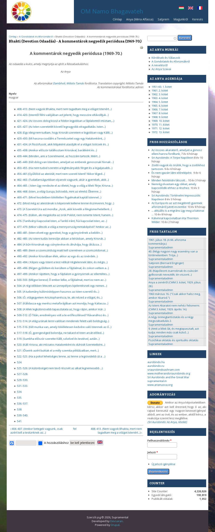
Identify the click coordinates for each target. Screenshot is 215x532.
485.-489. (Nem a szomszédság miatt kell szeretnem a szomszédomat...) (62, 250)
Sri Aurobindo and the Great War (168, 377)
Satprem (162, 20)
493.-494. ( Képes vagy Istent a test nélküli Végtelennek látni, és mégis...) (62, 262)
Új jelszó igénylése (163, 464)
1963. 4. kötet (160, 98)
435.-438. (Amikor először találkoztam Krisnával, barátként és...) (57, 150)
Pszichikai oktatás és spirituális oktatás (173, 340)
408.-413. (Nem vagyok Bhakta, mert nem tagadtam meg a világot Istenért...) (64, 109)
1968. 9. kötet (160, 117)
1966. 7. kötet (160, 109)
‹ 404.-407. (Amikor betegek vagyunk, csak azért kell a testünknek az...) (36, 430)
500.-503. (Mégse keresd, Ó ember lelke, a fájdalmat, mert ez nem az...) (61, 280)
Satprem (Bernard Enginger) (166, 263)
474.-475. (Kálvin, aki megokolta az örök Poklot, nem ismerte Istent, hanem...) (65, 215)
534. (19, 392)
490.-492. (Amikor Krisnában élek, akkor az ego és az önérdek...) (57, 256)
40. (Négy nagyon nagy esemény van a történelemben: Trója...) (173, 253)
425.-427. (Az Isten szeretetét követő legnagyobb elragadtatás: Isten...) (61, 127)
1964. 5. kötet (160, 102)
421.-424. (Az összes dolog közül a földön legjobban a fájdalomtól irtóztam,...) (65, 121)
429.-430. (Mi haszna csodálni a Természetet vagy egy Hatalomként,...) (61, 138)
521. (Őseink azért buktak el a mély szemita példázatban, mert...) (58, 350)
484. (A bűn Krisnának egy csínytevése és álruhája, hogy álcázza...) (59, 244)
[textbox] (162, 38)
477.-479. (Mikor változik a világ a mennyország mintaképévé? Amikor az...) (64, 227)
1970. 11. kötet (160, 124)
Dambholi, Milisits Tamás (68, 83)
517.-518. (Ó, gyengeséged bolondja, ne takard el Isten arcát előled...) (60, 333)
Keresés (197, 19)
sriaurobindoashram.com (163, 369)
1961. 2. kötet (160, 90)
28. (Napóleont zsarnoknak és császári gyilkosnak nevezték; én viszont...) (173, 272)
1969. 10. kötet (160, 121)
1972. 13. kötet (160, 132)
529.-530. (22, 380)
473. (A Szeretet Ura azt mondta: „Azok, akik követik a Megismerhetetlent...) (64, 209)
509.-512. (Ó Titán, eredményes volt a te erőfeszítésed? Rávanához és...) (62, 315)
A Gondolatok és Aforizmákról (36, 36)
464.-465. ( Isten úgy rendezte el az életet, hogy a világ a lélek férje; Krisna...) (65, 185)
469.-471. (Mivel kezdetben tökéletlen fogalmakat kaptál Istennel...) (59, 197)
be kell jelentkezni (82, 443)
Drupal (115, 525)
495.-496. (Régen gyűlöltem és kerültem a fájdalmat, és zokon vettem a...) (63, 268)
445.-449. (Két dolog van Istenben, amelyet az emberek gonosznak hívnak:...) (65, 162)
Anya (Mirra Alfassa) (139, 19)
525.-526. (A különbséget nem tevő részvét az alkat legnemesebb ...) (60, 368)
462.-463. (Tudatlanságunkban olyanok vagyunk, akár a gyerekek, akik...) (63, 180)
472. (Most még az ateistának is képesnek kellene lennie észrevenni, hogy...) (65, 203)
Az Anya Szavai (161, 69)
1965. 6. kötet (160, 105)
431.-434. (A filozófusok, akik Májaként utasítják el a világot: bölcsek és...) (63, 144)
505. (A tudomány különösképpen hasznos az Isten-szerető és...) (58, 291)
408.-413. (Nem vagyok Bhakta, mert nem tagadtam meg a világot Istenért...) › (116, 430)
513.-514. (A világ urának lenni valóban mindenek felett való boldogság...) (63, 321)
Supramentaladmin (160, 247)
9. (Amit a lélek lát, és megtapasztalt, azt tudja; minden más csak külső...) (173, 330)
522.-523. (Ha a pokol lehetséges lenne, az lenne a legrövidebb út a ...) (61, 356)
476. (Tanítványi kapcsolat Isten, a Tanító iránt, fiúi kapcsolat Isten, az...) (62, 221)
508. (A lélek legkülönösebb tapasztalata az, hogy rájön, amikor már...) (61, 309)
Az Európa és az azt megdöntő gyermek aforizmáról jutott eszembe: (177, 205)
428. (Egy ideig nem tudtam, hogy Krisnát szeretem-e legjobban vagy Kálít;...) (65, 132)
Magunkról (180, 19)
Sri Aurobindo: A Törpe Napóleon (172, 157)
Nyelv (12, 94)
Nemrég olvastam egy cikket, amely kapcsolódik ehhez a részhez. (174, 186)
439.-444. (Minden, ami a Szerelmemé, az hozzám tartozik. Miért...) (58, 156)
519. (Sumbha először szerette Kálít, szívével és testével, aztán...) (58, 339)
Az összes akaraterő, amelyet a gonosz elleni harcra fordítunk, (177, 152)
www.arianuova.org (159, 385)
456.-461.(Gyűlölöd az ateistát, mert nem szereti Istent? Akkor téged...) (61, 174)
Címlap (117, 19)
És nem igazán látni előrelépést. (172, 173)
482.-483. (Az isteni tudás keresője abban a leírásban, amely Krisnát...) (61, 238)
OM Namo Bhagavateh (112, 11)
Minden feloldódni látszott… (169, 180)
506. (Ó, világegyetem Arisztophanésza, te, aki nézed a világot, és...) (59, 297)
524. (19, 362)
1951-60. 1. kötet (162, 87)
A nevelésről (160, 65)
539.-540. (22, 415)
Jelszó (152, 452)
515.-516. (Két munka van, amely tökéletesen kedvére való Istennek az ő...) (64, 327)
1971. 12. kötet (160, 128)
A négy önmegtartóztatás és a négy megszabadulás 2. (171, 319)
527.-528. (22, 374)
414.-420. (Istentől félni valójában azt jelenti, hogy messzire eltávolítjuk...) (63, 115)
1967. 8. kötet (160, 113)
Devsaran (116, 521)
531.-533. (22, 386)
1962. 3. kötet (160, 94)
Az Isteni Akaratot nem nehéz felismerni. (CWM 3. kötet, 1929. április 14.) (174, 307)
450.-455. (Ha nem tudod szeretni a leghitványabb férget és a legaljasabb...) (64, 168)
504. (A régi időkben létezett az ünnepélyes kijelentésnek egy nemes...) (62, 286)
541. (19, 421)
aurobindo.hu (156, 362)
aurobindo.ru (155, 366)
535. (19, 397)
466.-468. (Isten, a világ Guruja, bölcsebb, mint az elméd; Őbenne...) (59, 191)
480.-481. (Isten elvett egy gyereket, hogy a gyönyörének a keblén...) (59, 233)
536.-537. (22, 403)
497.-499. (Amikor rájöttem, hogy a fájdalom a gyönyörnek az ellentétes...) (63, 274)
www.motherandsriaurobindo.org (168, 373)
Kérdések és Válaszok (166, 58)
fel (74, 429)
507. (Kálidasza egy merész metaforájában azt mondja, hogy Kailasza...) (62, 303)
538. (19, 409)
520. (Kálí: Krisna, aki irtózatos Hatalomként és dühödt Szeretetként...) (61, 344)
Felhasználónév (159, 440)
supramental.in (157, 381)
